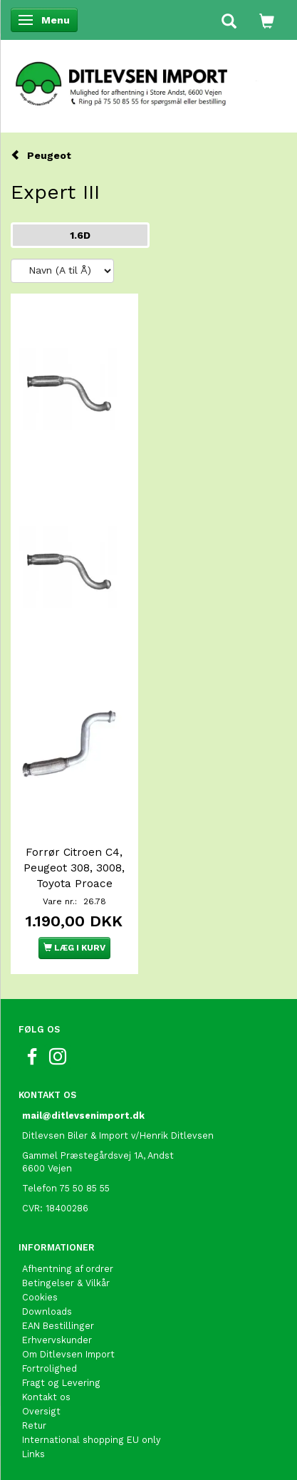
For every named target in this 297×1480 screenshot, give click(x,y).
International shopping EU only (91, 1439)
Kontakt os (46, 1397)
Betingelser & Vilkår (66, 1283)
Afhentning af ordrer (67, 1268)
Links (33, 1454)
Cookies (40, 1297)
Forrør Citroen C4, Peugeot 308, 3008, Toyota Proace (74, 868)
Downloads (47, 1311)
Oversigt (41, 1411)
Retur (34, 1425)
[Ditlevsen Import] (148, 79)
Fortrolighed (49, 1368)
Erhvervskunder (57, 1340)
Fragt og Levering (61, 1382)
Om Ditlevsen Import (68, 1354)
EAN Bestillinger (58, 1325)
